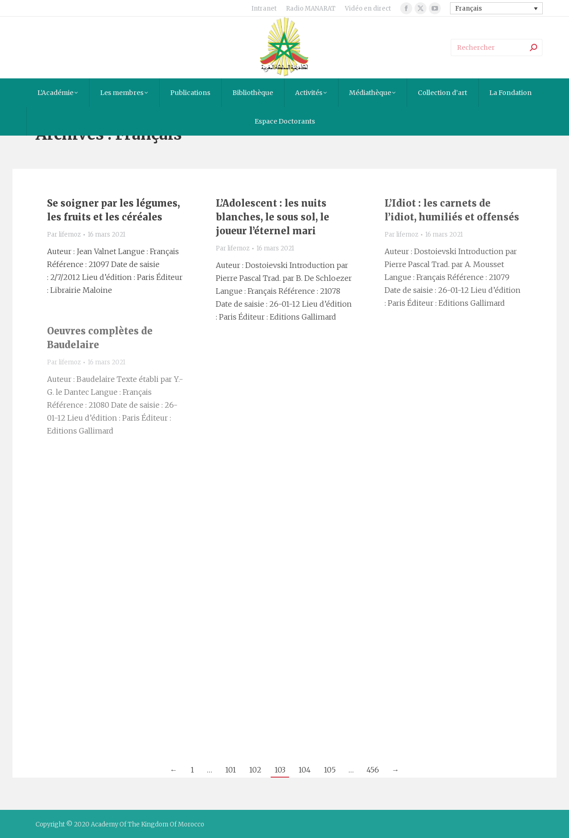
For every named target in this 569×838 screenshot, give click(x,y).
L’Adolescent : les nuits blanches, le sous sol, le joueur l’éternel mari (272, 217)
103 (279, 769)
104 (304, 769)
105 (330, 769)
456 (373, 769)
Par (64, 234)
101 (230, 769)
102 (255, 769)
